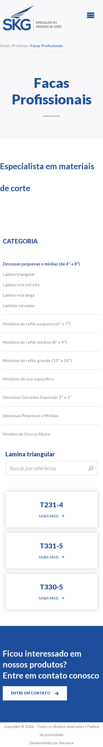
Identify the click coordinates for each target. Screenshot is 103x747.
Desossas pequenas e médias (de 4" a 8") (41, 263)
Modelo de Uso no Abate (26, 433)
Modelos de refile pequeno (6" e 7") (37, 323)
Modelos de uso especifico (28, 378)
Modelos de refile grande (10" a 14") (37, 360)
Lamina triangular (19, 274)
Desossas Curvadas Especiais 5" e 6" (37, 397)
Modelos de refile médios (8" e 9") (35, 342)
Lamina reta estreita (21, 284)
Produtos (19, 46)
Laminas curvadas (19, 305)
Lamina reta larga (19, 295)
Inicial (4, 46)
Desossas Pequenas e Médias (31, 415)
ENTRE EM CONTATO (30, 693)
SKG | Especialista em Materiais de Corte (32, 18)
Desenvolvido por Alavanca (51, 743)
